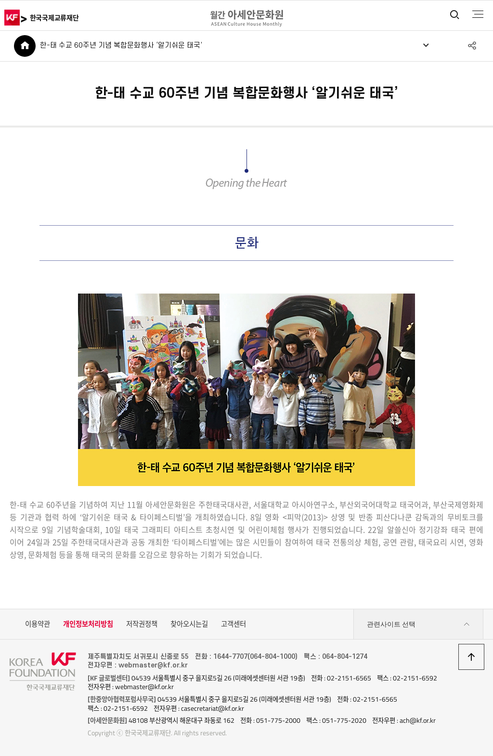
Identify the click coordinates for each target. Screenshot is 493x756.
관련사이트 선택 (418, 624)
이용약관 (37, 624)
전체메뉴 (477, 14)
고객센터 (233, 624)
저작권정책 (141, 624)
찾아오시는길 (189, 624)
